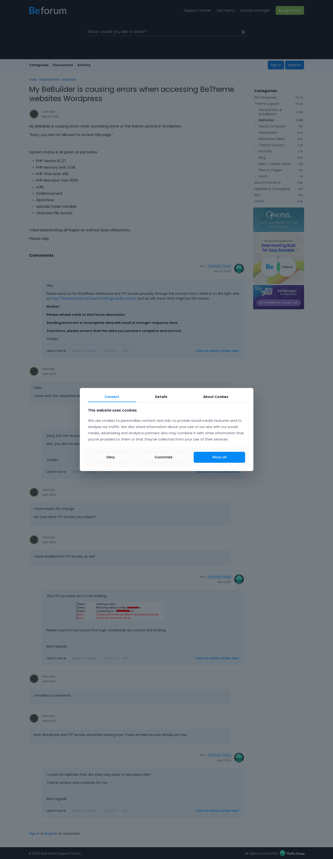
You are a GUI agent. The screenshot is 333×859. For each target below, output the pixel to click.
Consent (112, 396)
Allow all (219, 457)
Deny (110, 457)
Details (161, 396)
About (215, 396)
